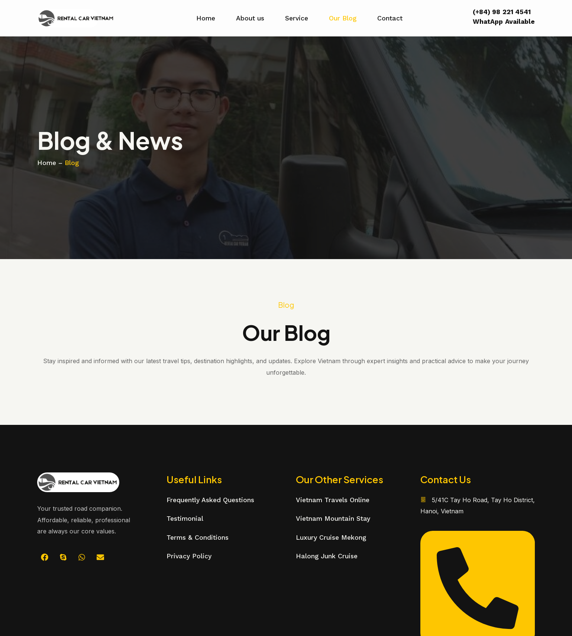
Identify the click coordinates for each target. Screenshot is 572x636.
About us (250, 18)
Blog (72, 163)
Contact (390, 18)
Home (205, 18)
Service (296, 18)
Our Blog (342, 18)
